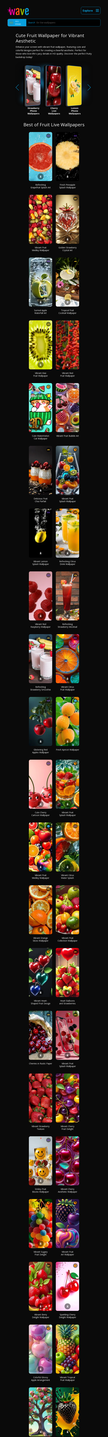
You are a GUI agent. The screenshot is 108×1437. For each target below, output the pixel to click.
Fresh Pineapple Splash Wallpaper (67, 186)
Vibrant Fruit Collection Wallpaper (67, 939)
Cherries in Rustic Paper (40, 1063)
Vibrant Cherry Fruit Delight (67, 1127)
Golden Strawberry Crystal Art (68, 249)
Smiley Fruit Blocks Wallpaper (40, 1190)
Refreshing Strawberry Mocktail (67, 625)
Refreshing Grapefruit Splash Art (41, 186)
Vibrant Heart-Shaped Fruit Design (40, 1002)
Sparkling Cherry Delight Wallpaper (67, 1316)
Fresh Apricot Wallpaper (67, 749)
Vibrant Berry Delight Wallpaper (40, 1316)
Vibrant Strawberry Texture (40, 1127)
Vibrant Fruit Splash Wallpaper (67, 500)
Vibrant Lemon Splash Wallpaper (40, 563)
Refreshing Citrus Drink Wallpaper (67, 563)
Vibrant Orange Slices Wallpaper (40, 939)
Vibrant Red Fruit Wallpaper (67, 374)
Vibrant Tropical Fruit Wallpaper (67, 1378)
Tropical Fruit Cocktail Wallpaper (67, 311)
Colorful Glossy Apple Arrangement (40, 1378)
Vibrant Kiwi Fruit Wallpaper (40, 374)
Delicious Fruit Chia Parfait (41, 500)
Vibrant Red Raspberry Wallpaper (41, 625)
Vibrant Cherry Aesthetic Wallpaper (67, 1190)
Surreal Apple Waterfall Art (40, 311)
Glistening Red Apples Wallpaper (40, 751)
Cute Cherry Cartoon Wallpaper (40, 814)
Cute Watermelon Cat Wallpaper (40, 437)
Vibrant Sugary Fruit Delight (41, 1253)
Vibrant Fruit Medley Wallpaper (40, 249)
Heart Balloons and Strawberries (67, 1002)
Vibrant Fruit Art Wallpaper (67, 1253)
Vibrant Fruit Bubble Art (67, 435)
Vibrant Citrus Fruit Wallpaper (67, 688)
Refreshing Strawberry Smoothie (40, 688)
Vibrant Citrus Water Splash (67, 876)
